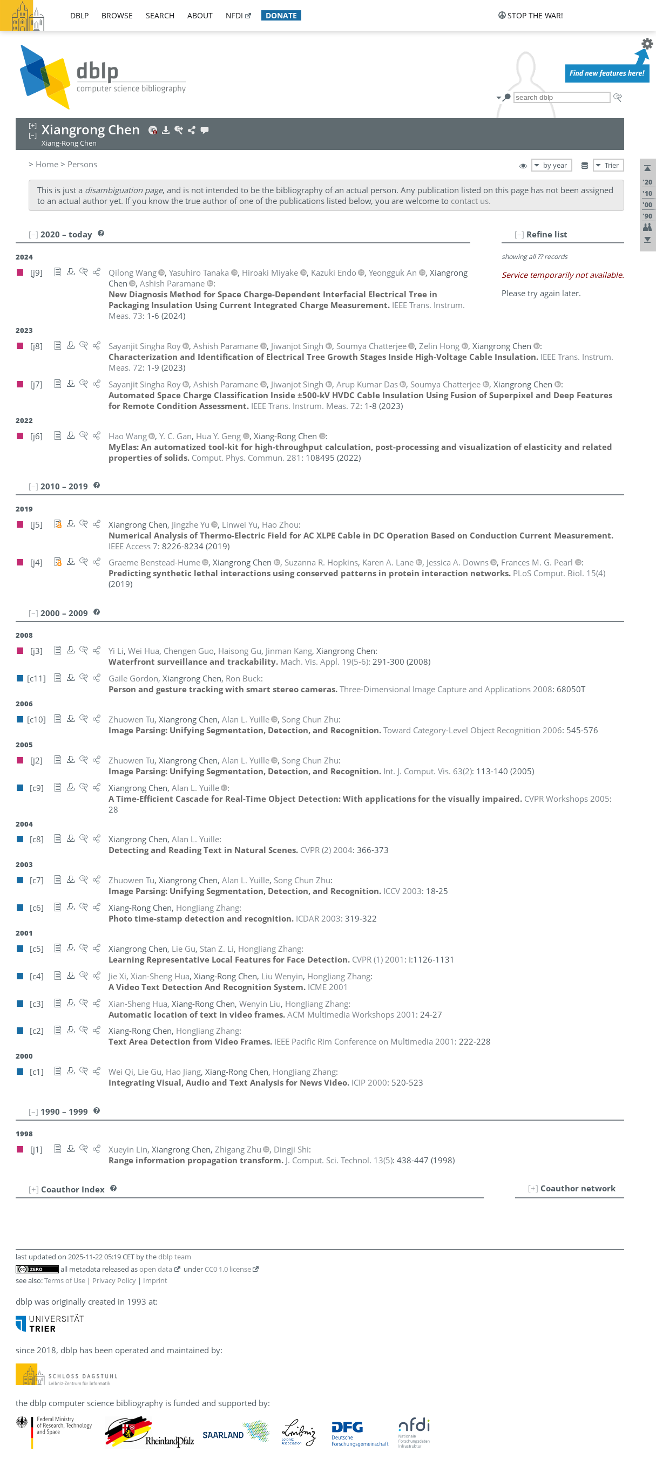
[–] (519, 234)
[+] (533, 1188)
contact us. (471, 200)
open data (155, 1269)
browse (117, 15)
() (559, 573)
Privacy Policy (114, 1280)
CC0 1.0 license (228, 1269)
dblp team (174, 1256)
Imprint (155, 1280)
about (200, 15)
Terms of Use (64, 1280)
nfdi (234, 15)
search (160, 15)
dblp (79, 15)
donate (281, 15)
